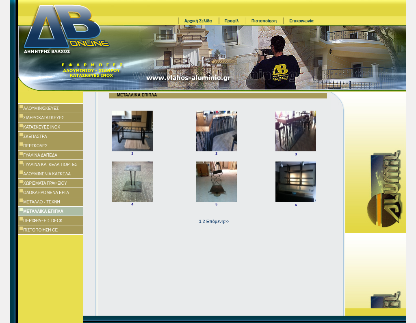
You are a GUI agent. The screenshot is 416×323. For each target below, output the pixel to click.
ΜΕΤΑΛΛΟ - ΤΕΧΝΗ (41, 202)
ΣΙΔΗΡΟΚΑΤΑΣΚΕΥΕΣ (43, 118)
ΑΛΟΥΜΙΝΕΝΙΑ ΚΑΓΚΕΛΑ (47, 174)
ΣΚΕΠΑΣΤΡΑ (35, 136)
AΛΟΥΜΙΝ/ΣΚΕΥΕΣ (40, 108)
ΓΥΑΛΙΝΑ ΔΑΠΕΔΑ (40, 155)
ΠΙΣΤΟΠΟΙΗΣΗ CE (40, 230)
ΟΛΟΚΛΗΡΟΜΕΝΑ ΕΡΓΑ (46, 192)
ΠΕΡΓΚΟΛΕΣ (35, 146)
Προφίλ (232, 21)
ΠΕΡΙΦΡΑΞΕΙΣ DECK (43, 220)
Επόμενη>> (218, 221)
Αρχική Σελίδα (198, 21)
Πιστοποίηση (264, 21)
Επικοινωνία (301, 21)
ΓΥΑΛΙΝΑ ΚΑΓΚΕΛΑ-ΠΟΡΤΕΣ (50, 164)
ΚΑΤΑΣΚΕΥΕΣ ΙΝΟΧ (41, 127)
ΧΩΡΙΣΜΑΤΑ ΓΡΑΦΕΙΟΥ (45, 183)
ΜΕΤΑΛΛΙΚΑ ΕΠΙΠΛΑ (43, 211)
